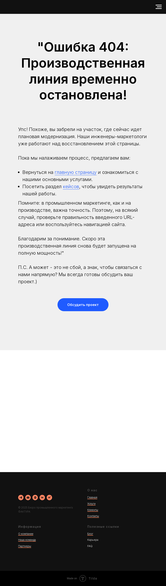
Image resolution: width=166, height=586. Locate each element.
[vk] (42, 497)
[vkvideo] (35, 497)
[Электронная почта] (28, 497)
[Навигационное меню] (159, 7)
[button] (83, 304)
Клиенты (92, 510)
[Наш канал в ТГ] (21, 497)
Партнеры (24, 546)
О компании (25, 533)
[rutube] (49, 497)
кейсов (71, 186)
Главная (92, 497)
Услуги (91, 503)
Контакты (93, 516)
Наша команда (27, 539)
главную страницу (76, 172)
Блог (90, 533)
